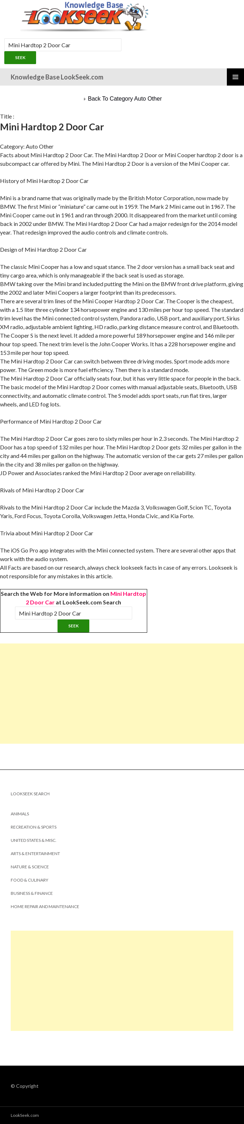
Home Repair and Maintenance (45, 906)
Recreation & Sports (33, 827)
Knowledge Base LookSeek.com (57, 77)
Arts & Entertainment (35, 853)
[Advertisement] (122, 693)
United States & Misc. (33, 840)
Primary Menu (235, 77)
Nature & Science (30, 866)
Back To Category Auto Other (122, 99)
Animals (20, 813)
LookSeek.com (25, 1115)
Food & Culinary (29, 880)
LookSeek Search (30, 793)
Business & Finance (32, 893)
